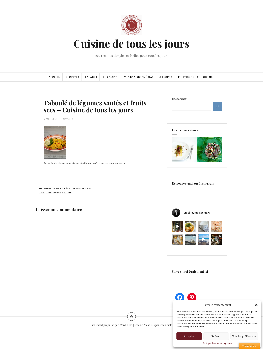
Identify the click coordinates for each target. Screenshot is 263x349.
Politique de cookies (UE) (196, 77)
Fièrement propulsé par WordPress (111, 325)
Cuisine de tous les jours (131, 43)
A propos (227, 343)
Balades (91, 77)
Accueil (54, 77)
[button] (256, 304)
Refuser (216, 336)
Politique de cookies (212, 343)
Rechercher (179, 98)
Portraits (110, 77)
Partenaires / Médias (138, 77)
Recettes (72, 77)
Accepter (189, 336)
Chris (66, 118)
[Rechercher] (217, 106)
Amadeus (149, 325)
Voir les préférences (244, 336)
